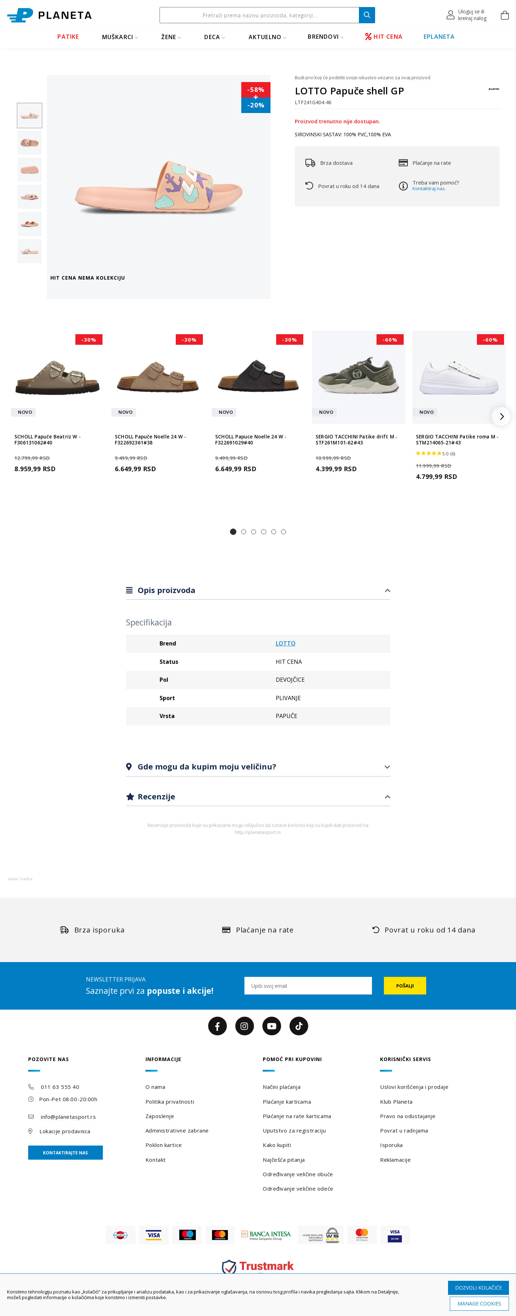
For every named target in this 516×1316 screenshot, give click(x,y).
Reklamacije (395, 1159)
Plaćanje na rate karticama (297, 1115)
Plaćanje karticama (287, 1101)
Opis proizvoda (165, 590)
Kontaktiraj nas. (429, 188)
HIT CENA (384, 36)
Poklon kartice (163, 1144)
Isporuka (391, 1144)
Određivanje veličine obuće (298, 1174)
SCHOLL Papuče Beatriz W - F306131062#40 (47, 440)
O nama (155, 1086)
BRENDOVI (323, 36)
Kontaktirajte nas (65, 1153)
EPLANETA (439, 36)
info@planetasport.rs (68, 1116)
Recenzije (155, 796)
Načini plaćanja (281, 1086)
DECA (212, 37)
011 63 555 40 (60, 1086)
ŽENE (168, 37)
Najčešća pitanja (284, 1159)
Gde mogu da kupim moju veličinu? (206, 766)
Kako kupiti (277, 1144)
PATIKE (68, 36)
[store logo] (49, 15)
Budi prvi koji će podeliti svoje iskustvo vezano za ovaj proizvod (362, 77)
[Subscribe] (405, 985)
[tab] (258, 590)
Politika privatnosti (169, 1101)
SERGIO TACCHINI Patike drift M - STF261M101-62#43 (356, 440)
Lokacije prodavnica (65, 1131)
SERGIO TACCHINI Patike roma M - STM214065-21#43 (457, 440)
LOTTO (286, 643)
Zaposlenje (159, 1115)
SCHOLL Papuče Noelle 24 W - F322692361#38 (150, 440)
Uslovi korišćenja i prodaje (414, 1086)
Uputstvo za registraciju (294, 1130)
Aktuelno (265, 37)
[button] (467, 15)
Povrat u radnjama (404, 1130)
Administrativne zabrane (177, 1130)
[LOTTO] (494, 92)
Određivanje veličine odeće (298, 1188)
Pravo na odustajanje (407, 1115)
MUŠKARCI (117, 37)
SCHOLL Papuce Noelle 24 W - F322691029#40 (250, 440)
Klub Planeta (396, 1101)
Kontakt (155, 1159)
